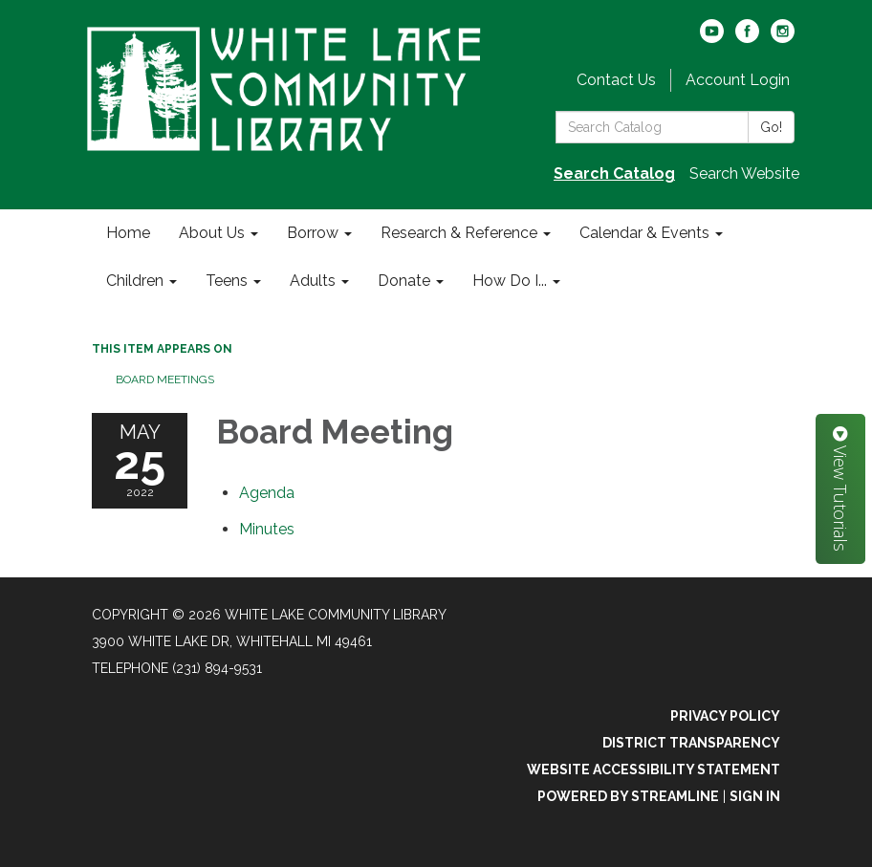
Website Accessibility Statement (653, 769)
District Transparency (691, 742)
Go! (771, 127)
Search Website (744, 173)
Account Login (738, 80)
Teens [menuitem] (227, 280)
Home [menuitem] (128, 233)
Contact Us (616, 80)
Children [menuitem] (135, 280)
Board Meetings (165, 379)
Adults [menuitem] (313, 280)
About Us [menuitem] (212, 233)
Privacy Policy (725, 716)
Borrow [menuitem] (312, 233)
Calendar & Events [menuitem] (644, 233)
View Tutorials (840, 489)
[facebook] (747, 38)
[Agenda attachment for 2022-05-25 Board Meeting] (266, 493)
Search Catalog (614, 173)
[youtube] (712, 38)
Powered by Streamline (628, 796)
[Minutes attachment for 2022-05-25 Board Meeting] (266, 529)
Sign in (755, 796)
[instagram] (783, 38)
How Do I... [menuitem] (509, 280)
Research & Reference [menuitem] (459, 233)
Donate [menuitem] (404, 280)
